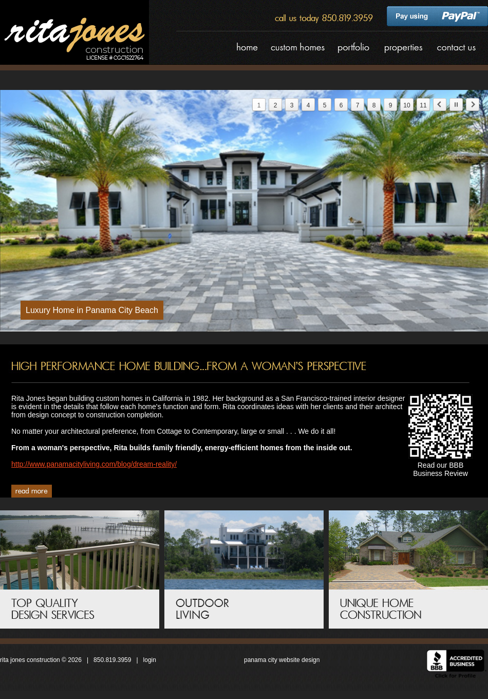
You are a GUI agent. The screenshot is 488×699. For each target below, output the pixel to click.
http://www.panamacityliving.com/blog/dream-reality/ (94, 464)
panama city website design (282, 660)
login (149, 660)
